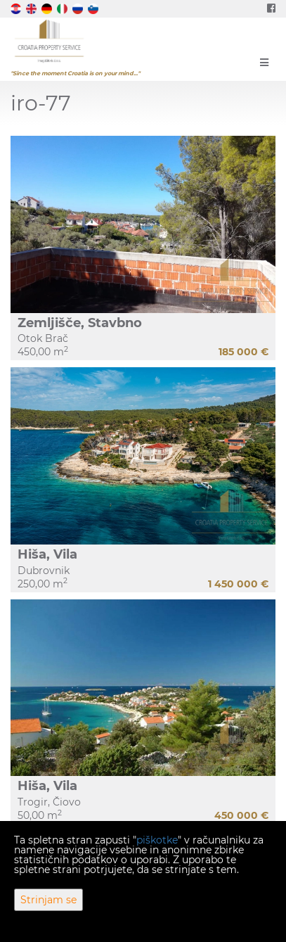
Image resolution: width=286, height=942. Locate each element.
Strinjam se (48, 899)
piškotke (157, 840)
